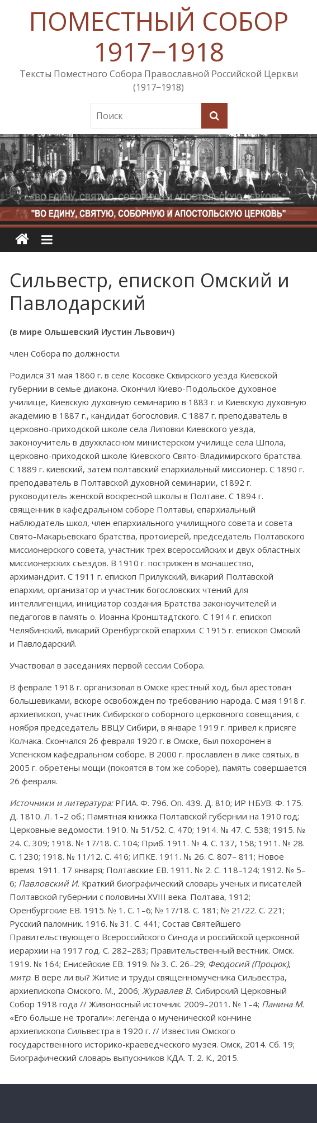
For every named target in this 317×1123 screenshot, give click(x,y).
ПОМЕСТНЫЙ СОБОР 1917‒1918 (158, 36)
